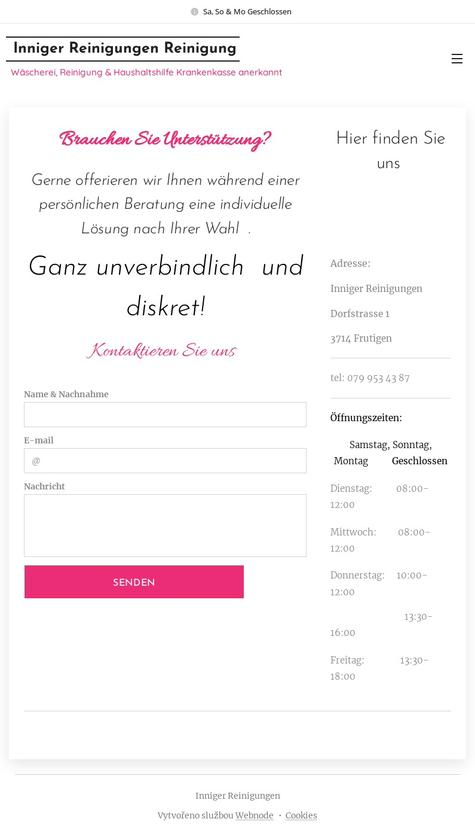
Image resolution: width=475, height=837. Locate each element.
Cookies (301, 815)
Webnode (254, 815)
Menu (457, 58)
